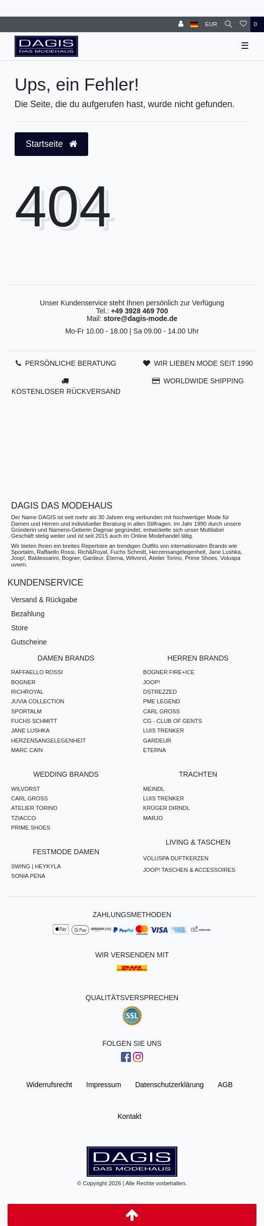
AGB (225, 1085)
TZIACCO (23, 818)
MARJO (153, 818)
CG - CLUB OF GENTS (172, 721)
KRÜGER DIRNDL (166, 808)
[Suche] (228, 24)
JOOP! (151, 682)
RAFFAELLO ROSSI (37, 672)
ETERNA (154, 750)
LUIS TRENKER (163, 730)
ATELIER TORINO (34, 808)
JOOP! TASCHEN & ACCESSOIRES (189, 870)
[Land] (194, 24)
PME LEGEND (161, 701)
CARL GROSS (161, 711)
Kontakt (129, 1116)
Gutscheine (29, 642)
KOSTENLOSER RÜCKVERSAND (66, 391)
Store (19, 628)
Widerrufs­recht (49, 1085)
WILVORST (25, 789)
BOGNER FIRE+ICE (168, 672)
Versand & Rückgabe (44, 600)
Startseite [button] (51, 144)
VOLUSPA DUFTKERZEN (176, 858)
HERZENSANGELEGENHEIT (48, 741)
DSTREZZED (160, 692)
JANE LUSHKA (30, 730)
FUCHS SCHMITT (34, 721)
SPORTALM (26, 711)
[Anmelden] (181, 24)
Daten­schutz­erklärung (169, 1085)
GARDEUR (157, 741)
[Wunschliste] (243, 24)
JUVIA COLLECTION (37, 701)
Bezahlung (27, 614)
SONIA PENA (28, 876)
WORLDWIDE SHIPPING (203, 381)
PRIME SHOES (30, 828)
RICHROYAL (27, 692)
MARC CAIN (27, 750)
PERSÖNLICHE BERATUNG (70, 363)
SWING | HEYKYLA (36, 866)
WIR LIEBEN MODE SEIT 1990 (203, 363)
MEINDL (153, 789)
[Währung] (211, 24)
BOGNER (23, 682)
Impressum (103, 1085)
